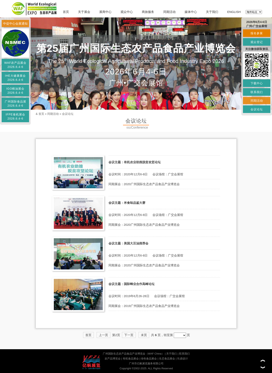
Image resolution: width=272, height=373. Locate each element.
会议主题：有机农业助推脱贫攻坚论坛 (134, 162)
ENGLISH (234, 12)
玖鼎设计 (182, 358)
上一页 (103, 335)
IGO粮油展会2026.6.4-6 (15, 90)
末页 (144, 335)
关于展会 (84, 12)
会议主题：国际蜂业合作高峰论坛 (131, 284)
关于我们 (212, 12)
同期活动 (169, 12)
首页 (66, 12)
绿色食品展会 (149, 358)
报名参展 (257, 33)
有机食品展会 (131, 358)
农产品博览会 (113, 358)
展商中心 (105, 12)
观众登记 (257, 42)
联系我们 (184, 353)
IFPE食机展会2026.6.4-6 (15, 116)
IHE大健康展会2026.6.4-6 (15, 77)
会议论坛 (67, 113)
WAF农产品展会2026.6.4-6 (15, 64)
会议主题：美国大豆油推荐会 (128, 243)
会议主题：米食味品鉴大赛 (126, 202)
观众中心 (127, 12)
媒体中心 (191, 12)
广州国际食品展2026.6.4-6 (15, 103)
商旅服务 (148, 12)
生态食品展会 (167, 358)
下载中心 (257, 83)
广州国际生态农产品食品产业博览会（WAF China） (133, 353)
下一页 (128, 335)
